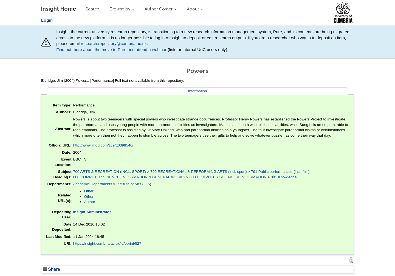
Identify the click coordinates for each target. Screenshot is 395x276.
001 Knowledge (284, 177)
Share (51, 269)
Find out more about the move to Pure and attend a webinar (111, 49)
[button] (351, 260)
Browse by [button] (122, 9)
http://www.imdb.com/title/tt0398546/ (103, 145)
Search (92, 9)
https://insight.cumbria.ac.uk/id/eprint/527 (107, 243)
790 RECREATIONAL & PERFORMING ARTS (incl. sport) (198, 172)
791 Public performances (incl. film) (280, 172)
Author (89, 202)
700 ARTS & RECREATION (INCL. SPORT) (109, 172)
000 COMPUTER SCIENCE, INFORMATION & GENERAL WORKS (129, 177)
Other (89, 191)
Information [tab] (197, 91)
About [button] (195, 9)
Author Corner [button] (160, 9)
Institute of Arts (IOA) (133, 184)
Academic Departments (92, 184)
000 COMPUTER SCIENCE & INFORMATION (228, 177)
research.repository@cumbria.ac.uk (114, 43)
